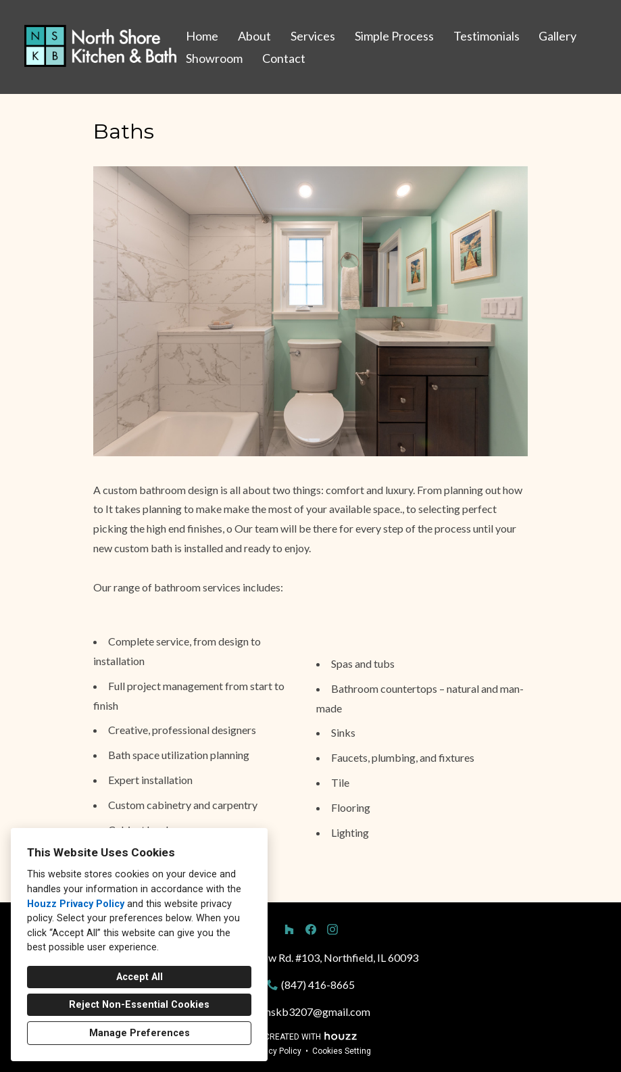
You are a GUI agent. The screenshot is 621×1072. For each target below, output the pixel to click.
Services (313, 35)
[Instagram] (332, 929)
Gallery (557, 35)
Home (202, 35)
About (254, 35)
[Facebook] (311, 929)
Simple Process (394, 35)
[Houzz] (289, 929)
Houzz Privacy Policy (75, 904)
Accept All (139, 977)
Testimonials (486, 35)
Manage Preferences (139, 1033)
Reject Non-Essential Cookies (139, 1004)
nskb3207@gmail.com (318, 1011)
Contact (283, 58)
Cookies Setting (341, 1051)
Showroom (214, 58)
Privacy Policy (275, 1051)
